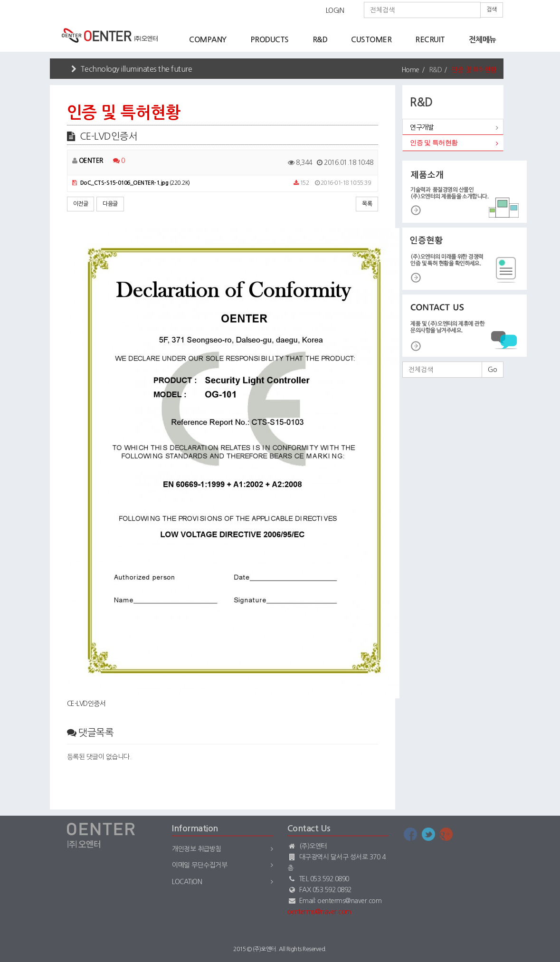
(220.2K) (131, 183)
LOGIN (335, 10)
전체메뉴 (482, 39)
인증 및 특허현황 (434, 142)
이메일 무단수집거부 (199, 865)
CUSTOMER (371, 39)
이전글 (80, 204)
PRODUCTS (269, 39)
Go (492, 369)
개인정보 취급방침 (196, 849)
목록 (367, 204)
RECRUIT (430, 39)
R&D (320, 39)
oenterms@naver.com (319, 911)
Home (410, 70)
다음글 (110, 204)
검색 (491, 9)
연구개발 (422, 127)
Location (187, 881)
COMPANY (208, 39)
